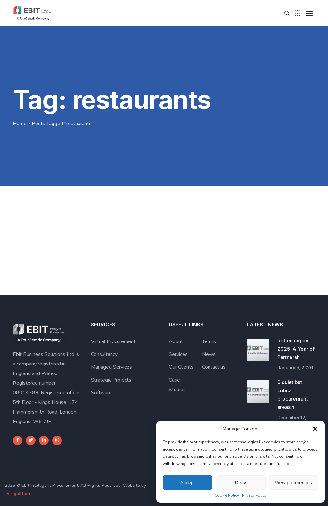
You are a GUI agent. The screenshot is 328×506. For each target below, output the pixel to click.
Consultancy (104, 354)
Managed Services (111, 367)
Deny (240, 482)
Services (178, 354)
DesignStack (17, 494)
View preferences (293, 482)
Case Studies (177, 384)
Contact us (214, 367)
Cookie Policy (227, 495)
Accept (187, 482)
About (176, 341)
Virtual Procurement (113, 341)
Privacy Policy (254, 495)
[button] (315, 429)
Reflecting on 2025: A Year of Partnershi (296, 348)
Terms (209, 341)
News (209, 354)
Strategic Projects (111, 379)
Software (101, 392)
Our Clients (181, 367)
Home (20, 123)
